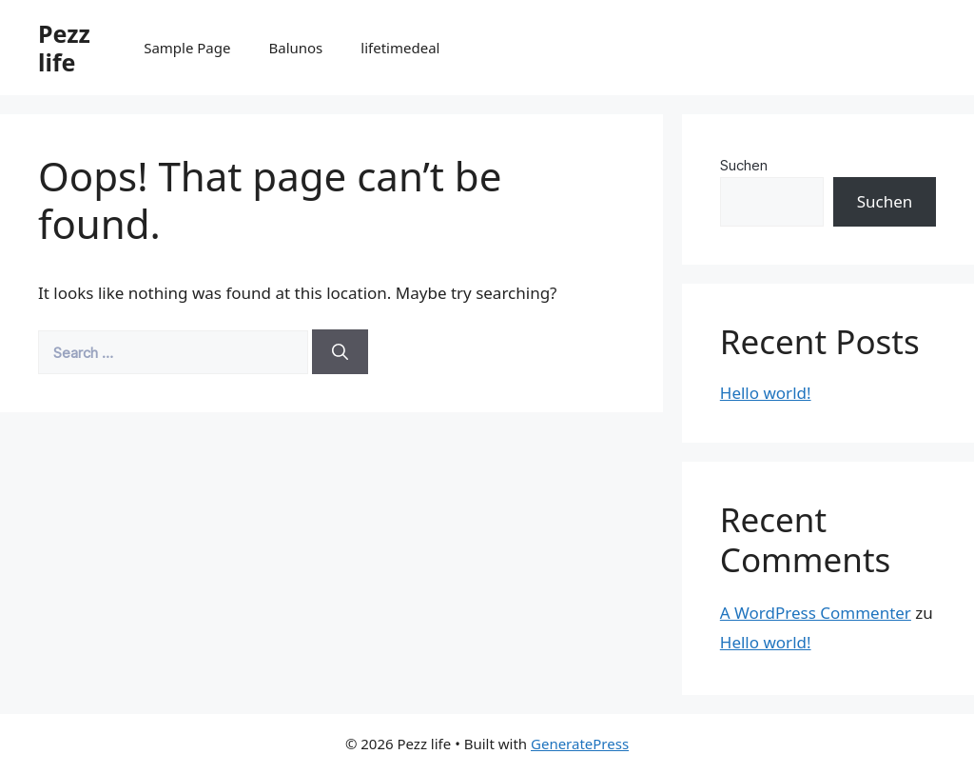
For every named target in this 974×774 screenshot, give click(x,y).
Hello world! (765, 393)
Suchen (744, 165)
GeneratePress (580, 743)
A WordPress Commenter (815, 613)
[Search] (340, 352)
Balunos (295, 47)
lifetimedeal (399, 47)
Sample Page (187, 47)
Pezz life (64, 47)
